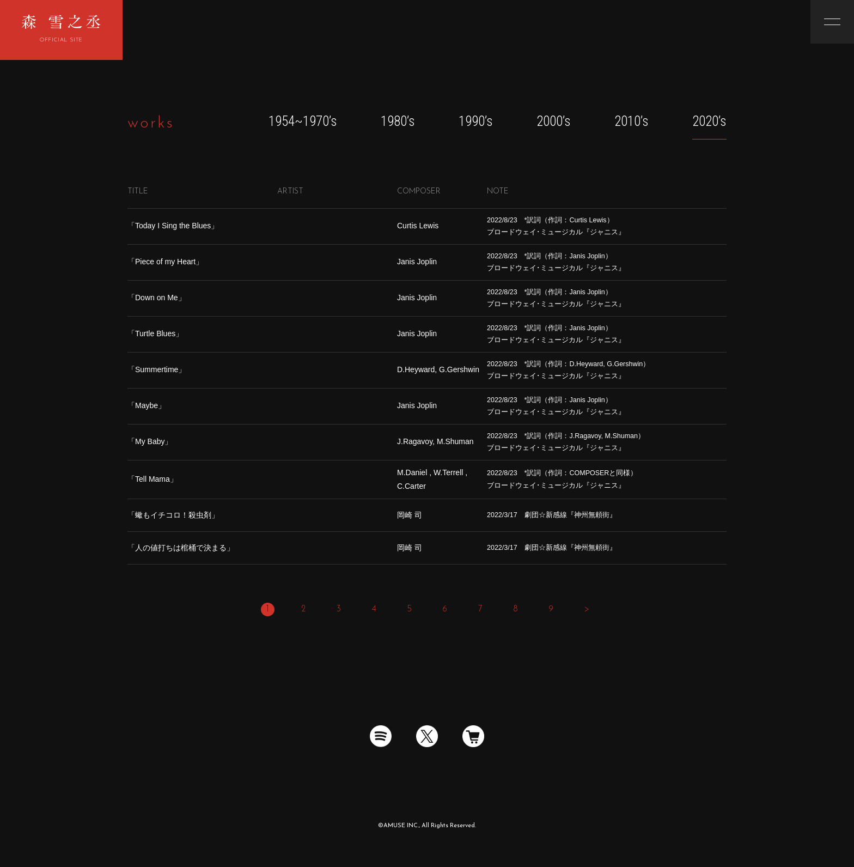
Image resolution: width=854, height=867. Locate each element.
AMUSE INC (400, 826)
